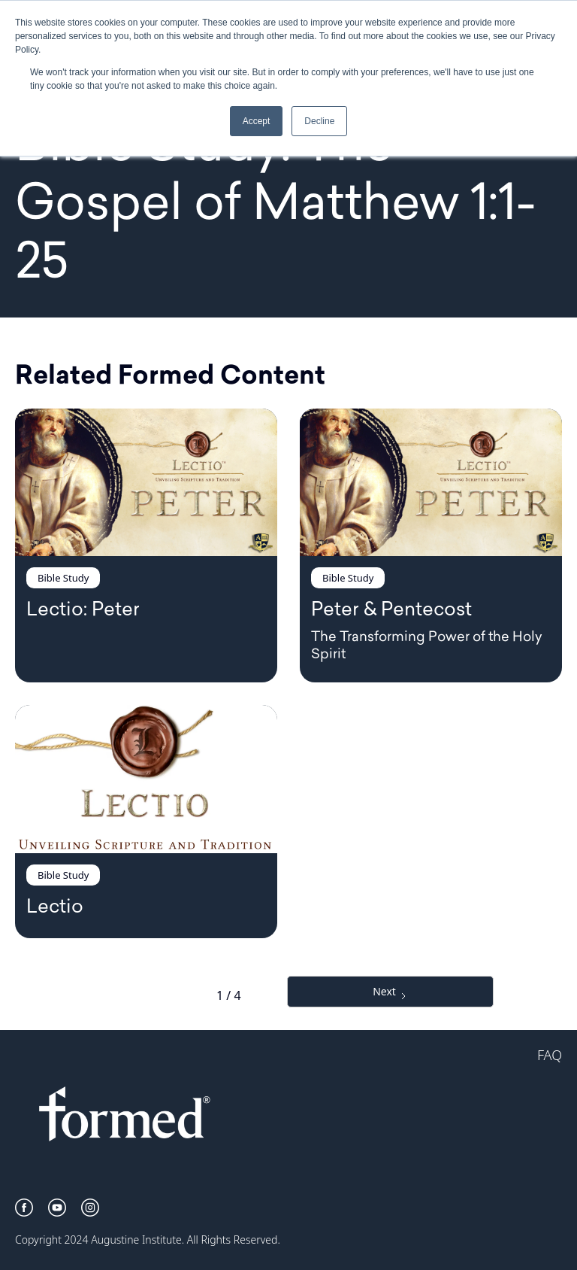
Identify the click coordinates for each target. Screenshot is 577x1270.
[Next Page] (390, 991)
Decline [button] (319, 121)
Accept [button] (256, 121)
